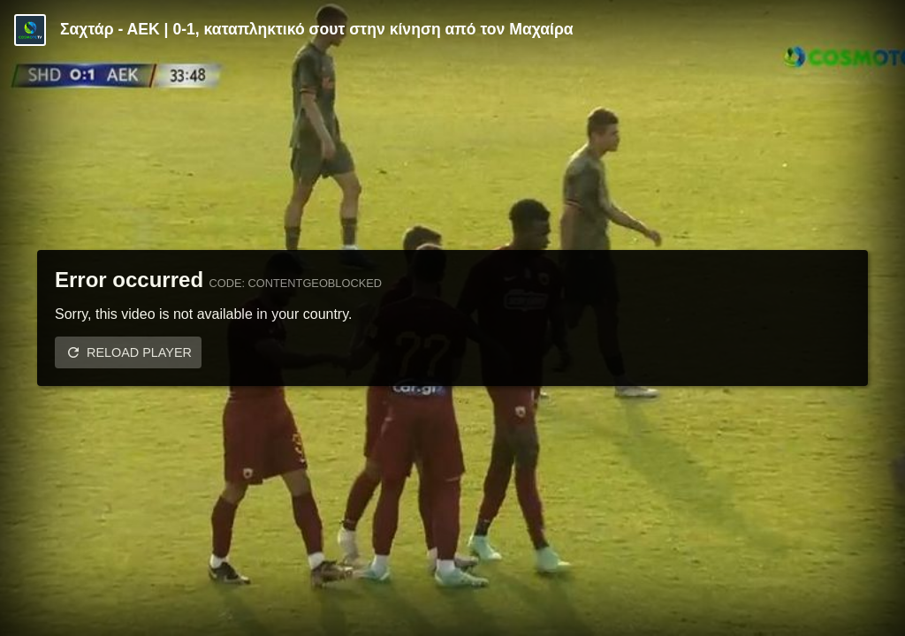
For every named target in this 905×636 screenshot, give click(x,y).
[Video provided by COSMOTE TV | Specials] (30, 30)
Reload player (139, 352)
